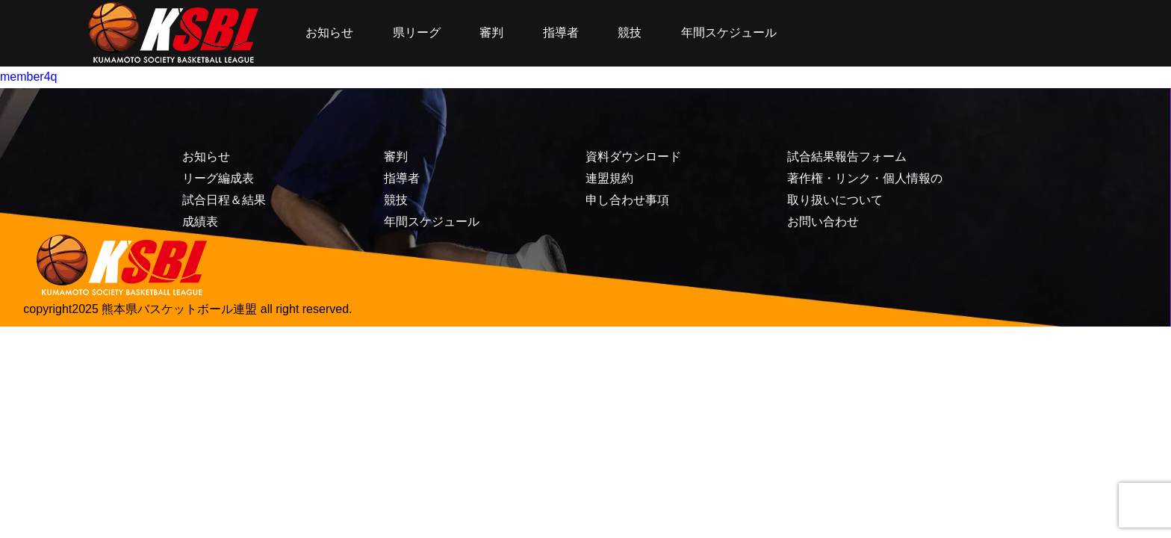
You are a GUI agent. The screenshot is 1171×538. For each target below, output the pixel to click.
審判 (491, 32)
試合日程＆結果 (224, 200)
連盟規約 (609, 178)
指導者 (561, 32)
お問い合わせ (823, 221)
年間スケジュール (729, 32)
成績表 (200, 221)
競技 (630, 32)
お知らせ (329, 32)
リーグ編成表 (218, 178)
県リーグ (417, 32)
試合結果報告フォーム (847, 156)
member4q (28, 76)
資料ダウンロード (633, 156)
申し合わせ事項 (627, 200)
